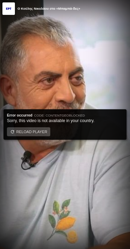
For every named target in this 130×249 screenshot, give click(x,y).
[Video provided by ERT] (8, 8)
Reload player (31, 132)
